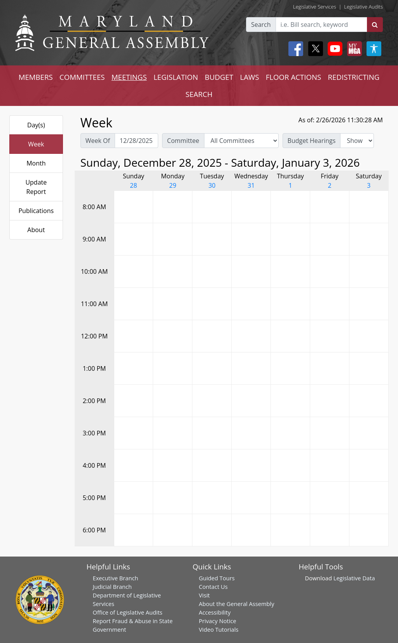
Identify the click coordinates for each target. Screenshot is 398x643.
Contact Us (213, 586)
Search (261, 24)
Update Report (36, 187)
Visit (204, 595)
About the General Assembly (236, 604)
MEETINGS (129, 77)
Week (36, 144)
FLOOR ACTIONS (293, 77)
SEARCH (198, 94)
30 (211, 185)
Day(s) (36, 125)
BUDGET (219, 77)
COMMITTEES (82, 77)
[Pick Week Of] (136, 140)
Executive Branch (115, 578)
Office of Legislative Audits (127, 612)
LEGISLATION (176, 77)
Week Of (98, 140)
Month (35, 163)
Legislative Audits (363, 6)
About (36, 229)
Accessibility (215, 612)
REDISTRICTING (354, 77)
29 (172, 185)
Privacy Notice (217, 621)
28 (133, 185)
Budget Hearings (312, 140)
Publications (36, 210)
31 (251, 185)
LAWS (249, 77)
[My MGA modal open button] (353, 48)
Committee (183, 140)
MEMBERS (36, 77)
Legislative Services (314, 6)
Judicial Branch (112, 586)
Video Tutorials (219, 629)
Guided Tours (217, 578)
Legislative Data (354, 578)
